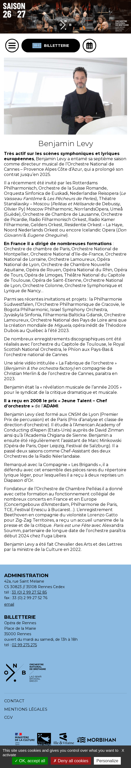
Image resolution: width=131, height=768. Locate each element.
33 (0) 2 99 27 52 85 (29, 592)
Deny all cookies (70, 761)
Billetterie (50, 45)
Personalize (107, 761)
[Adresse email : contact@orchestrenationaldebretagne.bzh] (63, 604)
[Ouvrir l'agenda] (89, 45)
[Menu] (12, 45)
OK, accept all (30, 761)
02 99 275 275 (24, 645)
